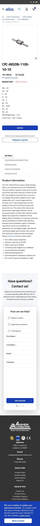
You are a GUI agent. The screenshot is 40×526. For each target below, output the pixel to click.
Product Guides (20, 475)
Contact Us (20, 491)
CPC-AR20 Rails (23, 19)
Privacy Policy (20, 494)
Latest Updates (20, 478)
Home (3, 17)
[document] (20, 513)
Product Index (20, 472)
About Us (20, 480)
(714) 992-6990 (20, 462)
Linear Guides (27, 17)
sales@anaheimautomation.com (20, 455)
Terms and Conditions (20, 499)
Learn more (24, 515)
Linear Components (13, 17)
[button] (36, 58)
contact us (11, 236)
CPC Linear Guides (8, 19)
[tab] (8, 155)
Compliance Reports (20, 496)
